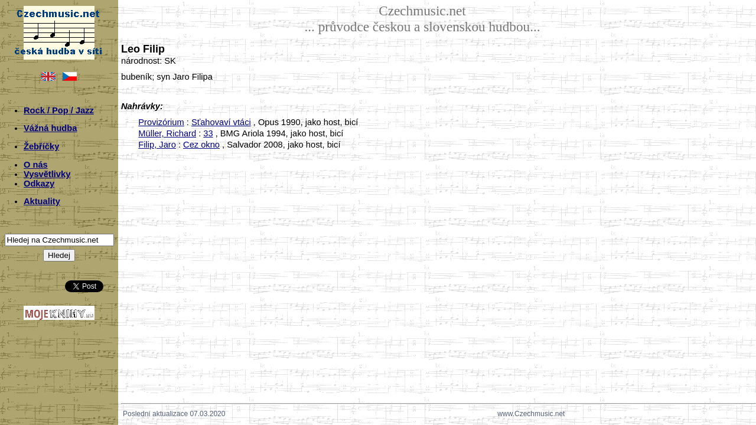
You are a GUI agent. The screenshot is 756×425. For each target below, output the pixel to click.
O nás (36, 164)
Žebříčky (41, 146)
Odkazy (39, 183)
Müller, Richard (167, 133)
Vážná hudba (50, 128)
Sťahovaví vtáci (221, 122)
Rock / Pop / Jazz (59, 110)
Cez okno (201, 144)
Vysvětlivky (47, 174)
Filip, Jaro (157, 144)
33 (208, 133)
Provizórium (161, 122)
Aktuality (42, 201)
